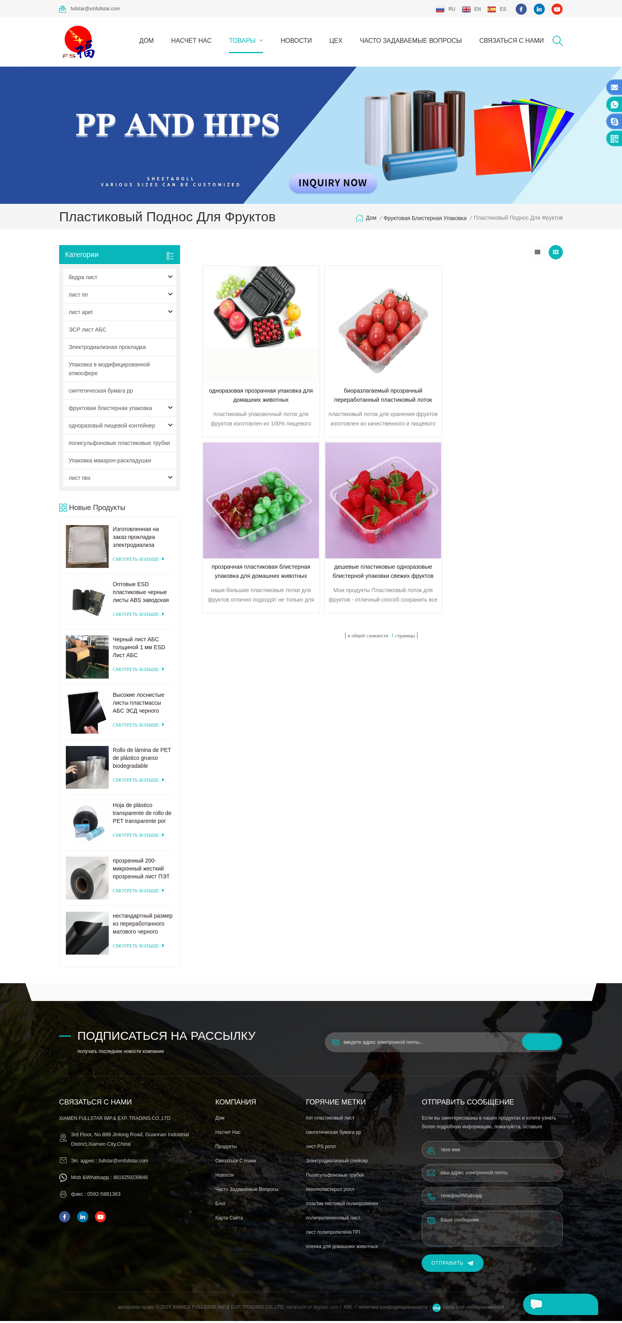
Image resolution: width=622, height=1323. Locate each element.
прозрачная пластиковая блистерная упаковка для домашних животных (427, 370)
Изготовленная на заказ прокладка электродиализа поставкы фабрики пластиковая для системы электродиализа (137, 538)
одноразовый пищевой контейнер (112, 427)
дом (146, 40)
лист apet (81, 314)
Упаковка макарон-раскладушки (110, 462)
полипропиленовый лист (333, 1220)
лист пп (78, 296)
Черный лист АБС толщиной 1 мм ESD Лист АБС (139, 649)
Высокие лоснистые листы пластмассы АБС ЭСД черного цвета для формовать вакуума (141, 704)
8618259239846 (130, 1179)
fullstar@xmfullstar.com (89, 9)
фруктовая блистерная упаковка (424, 220)
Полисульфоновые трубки (335, 1177)
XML (348, 1309)
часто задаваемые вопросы (411, 40)
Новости (296, 40)
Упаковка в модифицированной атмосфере (109, 370)
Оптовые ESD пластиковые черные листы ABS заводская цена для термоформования (141, 594)
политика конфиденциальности (393, 1309)
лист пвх (79, 479)
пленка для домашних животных (342, 1248)
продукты (226, 1148)
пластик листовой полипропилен (342, 1205)
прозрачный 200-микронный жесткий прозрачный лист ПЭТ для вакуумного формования (141, 870)
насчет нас (191, 40)
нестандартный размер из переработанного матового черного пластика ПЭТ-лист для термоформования (143, 925)
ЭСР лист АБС (87, 331)
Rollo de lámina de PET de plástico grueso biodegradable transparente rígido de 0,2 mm (142, 759)
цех (335, 40)
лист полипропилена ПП (333, 1234)
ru (445, 9)
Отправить (452, 1265)
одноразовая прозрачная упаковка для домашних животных (245, 370)
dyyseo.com (326, 1309)
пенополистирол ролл (330, 1191)
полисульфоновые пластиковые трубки (119, 444)
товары (242, 40)
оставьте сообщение (558, 1304)
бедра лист (83, 279)
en (471, 9)
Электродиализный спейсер (337, 1163)
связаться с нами (511, 40)
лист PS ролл (321, 1148)
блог (220, 1205)
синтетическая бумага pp (101, 392)
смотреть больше (138, 561)
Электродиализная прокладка (107, 348)
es (496, 9)
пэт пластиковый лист (330, 1120)
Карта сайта (229, 1220)
